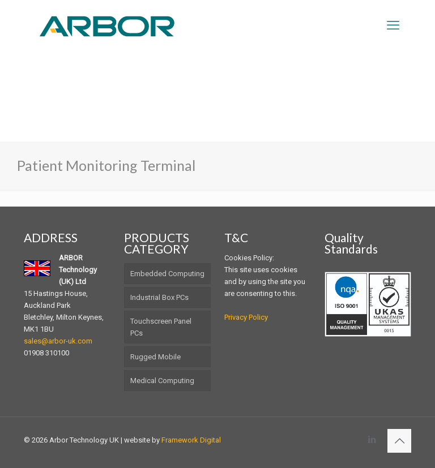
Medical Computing (162, 380)
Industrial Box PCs (159, 297)
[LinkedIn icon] (372, 440)
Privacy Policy (246, 317)
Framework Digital (191, 440)
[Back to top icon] (399, 441)
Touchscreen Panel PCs (160, 327)
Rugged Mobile (155, 357)
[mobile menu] (393, 25)
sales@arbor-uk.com (58, 341)
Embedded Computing (167, 273)
